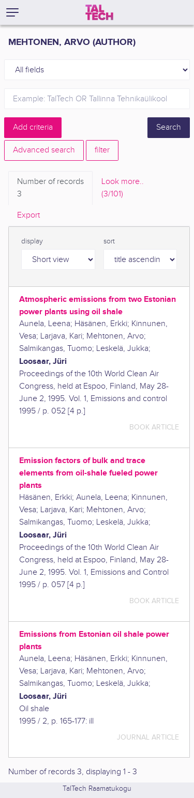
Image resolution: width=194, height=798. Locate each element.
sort (109, 241)
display (32, 241)
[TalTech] (99, 12)
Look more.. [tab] (122, 189)
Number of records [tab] (50, 189)
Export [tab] (28, 215)
